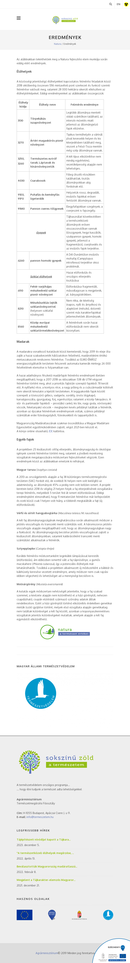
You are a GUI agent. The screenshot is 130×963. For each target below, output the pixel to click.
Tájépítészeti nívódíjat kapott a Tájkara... (43, 839)
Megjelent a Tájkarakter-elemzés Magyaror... (46, 879)
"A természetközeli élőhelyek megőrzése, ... (45, 853)
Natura (57, 43)
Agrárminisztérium (47, 953)
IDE (51, 431)
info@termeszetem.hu (40, 817)
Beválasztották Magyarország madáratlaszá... (47, 866)
